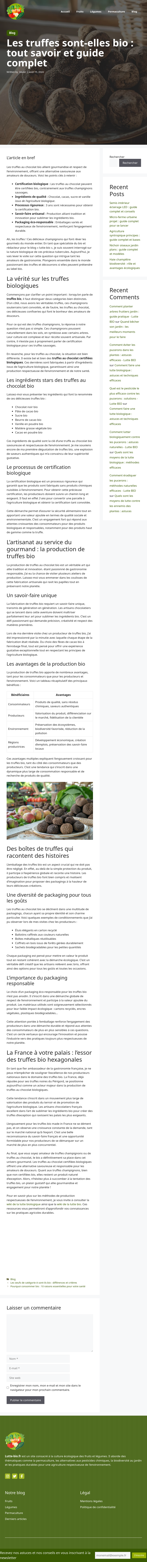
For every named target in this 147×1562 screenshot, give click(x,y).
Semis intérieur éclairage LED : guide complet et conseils (123, 207)
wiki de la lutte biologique (24, 1204)
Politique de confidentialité (98, 1507)
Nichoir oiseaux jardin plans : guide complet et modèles (124, 249)
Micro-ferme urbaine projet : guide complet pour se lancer (124, 221)
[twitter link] (14, 1476)
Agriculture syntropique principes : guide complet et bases (125, 235)
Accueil (65, 11)
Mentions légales (91, 1501)
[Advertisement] (73, 103)
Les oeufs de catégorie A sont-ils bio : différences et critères (43, 1282)
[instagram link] (7, 1476)
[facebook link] (21, 1476)
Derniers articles (16, 1519)
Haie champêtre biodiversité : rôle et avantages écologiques (125, 263)
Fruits (80, 11)
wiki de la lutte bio (69, 1204)
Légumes (95, 11)
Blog (134, 11)
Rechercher (117, 157)
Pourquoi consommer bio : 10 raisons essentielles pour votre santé (47, 1286)
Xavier (22, 72)
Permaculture (116, 11)
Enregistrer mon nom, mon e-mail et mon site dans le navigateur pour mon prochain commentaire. (45, 1388)
